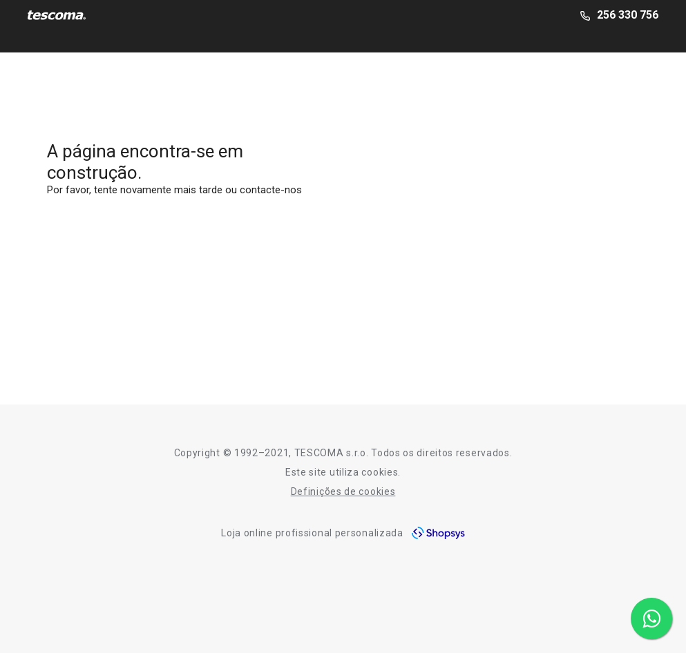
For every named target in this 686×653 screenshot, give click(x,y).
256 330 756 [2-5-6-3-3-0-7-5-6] (627, 14)
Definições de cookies (343, 491)
